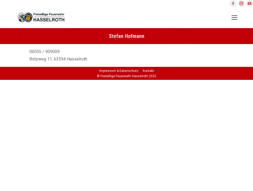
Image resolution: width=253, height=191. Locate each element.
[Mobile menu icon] (234, 17)
